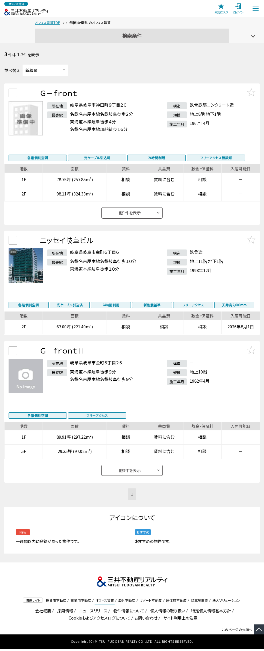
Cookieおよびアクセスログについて (98, 620)
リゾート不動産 (150, 602)
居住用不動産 (176, 602)
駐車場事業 (199, 602)
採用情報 (64, 613)
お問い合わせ (145, 620)
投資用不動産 (56, 602)
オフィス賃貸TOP (47, 22)
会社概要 (42, 613)
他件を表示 (130, 214)
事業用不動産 (81, 602)
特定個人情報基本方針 (210, 613)
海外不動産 (126, 602)
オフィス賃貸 (104, 602)
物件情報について (127, 613)
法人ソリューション (226, 602)
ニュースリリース (92, 613)
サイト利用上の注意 (179, 620)
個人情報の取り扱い (166, 613)
